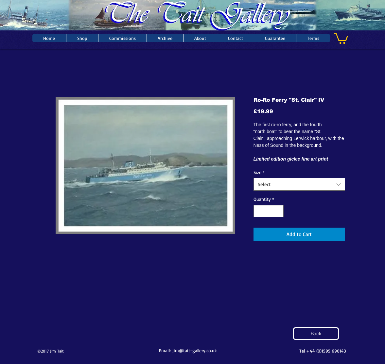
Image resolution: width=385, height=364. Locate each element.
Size (259, 172)
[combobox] (299, 184)
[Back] (316, 333)
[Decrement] (258, 211)
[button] (341, 38)
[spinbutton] (268, 211)
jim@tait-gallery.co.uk (194, 350)
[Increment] (278, 211)
